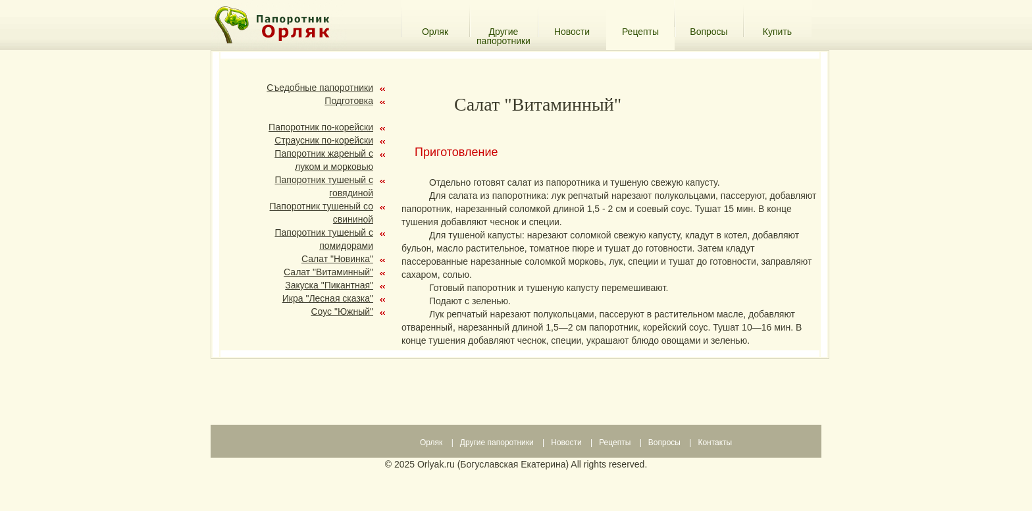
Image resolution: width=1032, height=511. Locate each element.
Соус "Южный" (342, 311)
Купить (777, 31)
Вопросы (708, 31)
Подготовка (348, 100)
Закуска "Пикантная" (329, 285)
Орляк (435, 31)
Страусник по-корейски (323, 140)
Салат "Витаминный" (328, 272)
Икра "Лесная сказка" (327, 298)
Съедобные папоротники (320, 87)
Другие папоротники (503, 31)
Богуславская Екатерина (512, 464)
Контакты (715, 442)
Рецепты (615, 442)
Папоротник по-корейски (321, 127)
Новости (572, 31)
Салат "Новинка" (337, 259)
